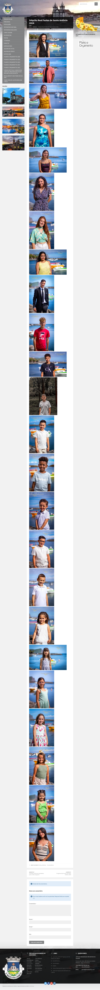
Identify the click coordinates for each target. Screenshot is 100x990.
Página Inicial (8, 19)
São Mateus (38, 967)
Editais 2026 (7, 54)
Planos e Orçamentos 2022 (12, 67)
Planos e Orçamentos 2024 (12, 62)
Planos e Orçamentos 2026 (12, 56)
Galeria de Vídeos (9, 51)
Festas (40, 865)
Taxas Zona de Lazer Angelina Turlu (13, 80)
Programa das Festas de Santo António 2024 (63, 874)
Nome (31, 919)
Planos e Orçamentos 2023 (12, 65)
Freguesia (7, 22)
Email (31, 927)
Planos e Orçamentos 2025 (12, 59)
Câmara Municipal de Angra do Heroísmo (62, 968)
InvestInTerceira (56, 961)
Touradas (7, 40)
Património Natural (10, 27)
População (7, 24)
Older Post (68, 872)
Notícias (35, 27)
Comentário (32, 903)
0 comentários (50, 865)
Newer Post (31, 872)
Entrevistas (7, 35)
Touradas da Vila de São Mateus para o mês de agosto (36, 874)
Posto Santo (30, 963)
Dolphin (54, 965)
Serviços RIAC (8, 46)
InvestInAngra (56, 963)
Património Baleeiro (10, 30)
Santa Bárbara (38, 970)
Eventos (6, 43)
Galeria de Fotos (9, 48)
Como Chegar (8, 32)
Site (30, 934)
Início (30, 27)
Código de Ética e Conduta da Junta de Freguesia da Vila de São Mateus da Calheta (13, 71)
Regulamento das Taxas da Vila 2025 (13, 76)
